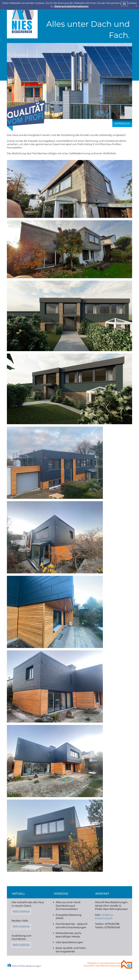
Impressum (122, 123)
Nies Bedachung (22, 19)
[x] (136, 6)
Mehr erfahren (21, 911)
